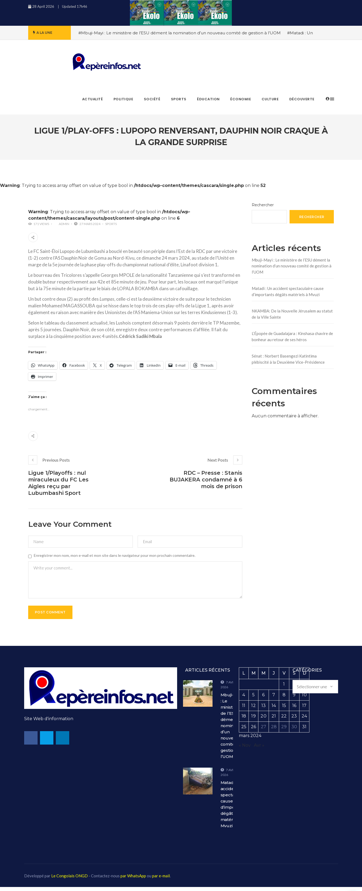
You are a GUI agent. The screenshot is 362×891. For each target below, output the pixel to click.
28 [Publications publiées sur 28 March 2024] (274, 730)
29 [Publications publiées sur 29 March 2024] (284, 730)
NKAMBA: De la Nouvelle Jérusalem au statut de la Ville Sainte (292, 313)
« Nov (245, 749)
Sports (111, 224)
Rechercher (263, 204)
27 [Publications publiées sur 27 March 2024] (263, 730)
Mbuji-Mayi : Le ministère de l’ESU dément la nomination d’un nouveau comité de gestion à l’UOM (291, 265)
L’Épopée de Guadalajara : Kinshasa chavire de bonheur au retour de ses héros (292, 336)
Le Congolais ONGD (69, 879)
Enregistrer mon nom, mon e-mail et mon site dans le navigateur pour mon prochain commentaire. (114, 555)
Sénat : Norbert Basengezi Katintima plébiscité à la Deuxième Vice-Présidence (288, 359)
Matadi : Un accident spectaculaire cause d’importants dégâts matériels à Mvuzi (288, 291)
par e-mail (161, 879)
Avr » (259, 749)
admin (64, 224)
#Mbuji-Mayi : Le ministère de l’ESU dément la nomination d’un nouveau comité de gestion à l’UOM (179, 32)
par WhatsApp (133, 879)
